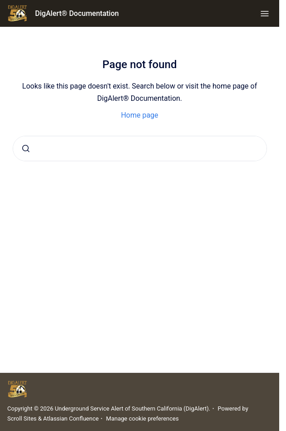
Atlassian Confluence (71, 418)
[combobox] (139, 148)
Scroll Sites (22, 418)
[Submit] (26, 148)
